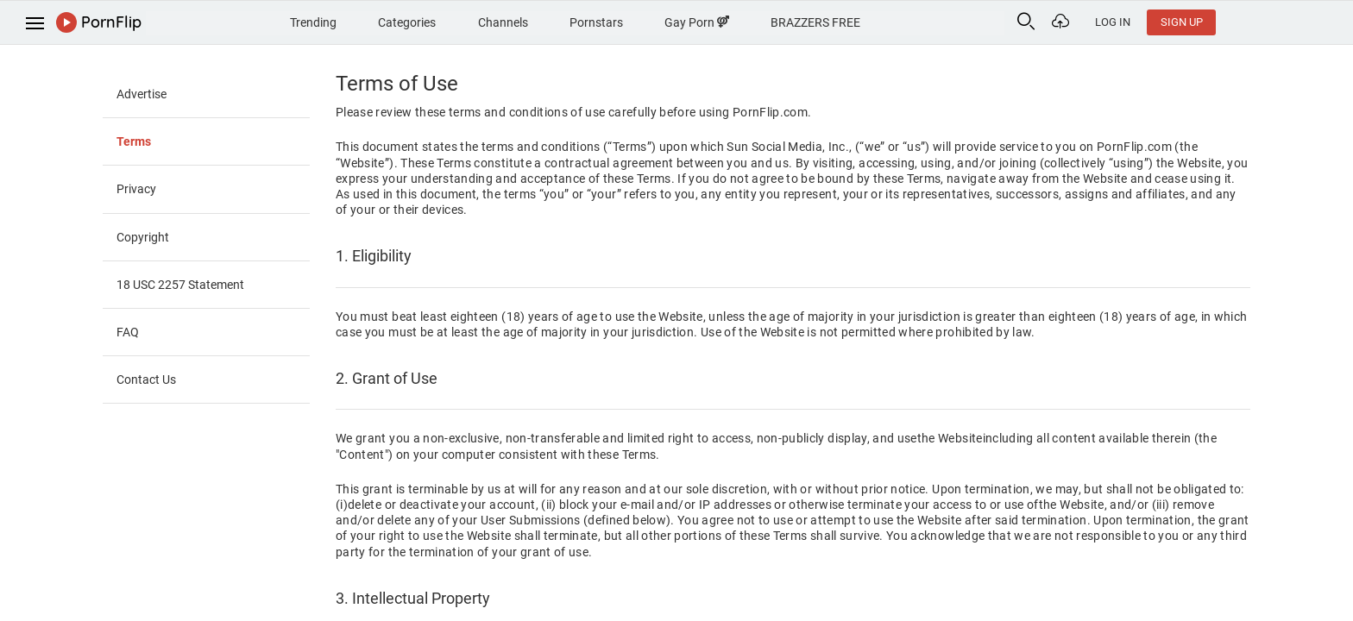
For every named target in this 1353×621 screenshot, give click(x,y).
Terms (133, 141)
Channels (559, 21)
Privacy (136, 189)
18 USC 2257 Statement (180, 285)
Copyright (142, 237)
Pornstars (659, 21)
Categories (458, 21)
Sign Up (1302, 22)
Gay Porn (765, 21)
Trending (358, 21)
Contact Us (146, 379)
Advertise (141, 94)
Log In (1232, 22)
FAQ (127, 332)
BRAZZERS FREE (890, 21)
